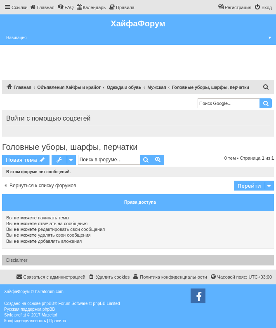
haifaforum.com (49, 291)
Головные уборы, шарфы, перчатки (69, 146)
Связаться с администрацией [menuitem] (50, 276)
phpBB (48, 303)
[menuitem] (42, 7)
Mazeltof (49, 315)
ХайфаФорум (138, 23)
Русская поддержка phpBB (29, 309)
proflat (20, 315)
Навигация (141, 37)
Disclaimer (16, 260)
